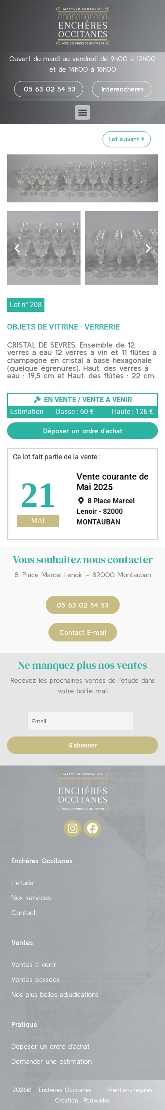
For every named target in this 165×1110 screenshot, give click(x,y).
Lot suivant (126, 139)
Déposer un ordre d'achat (82, 431)
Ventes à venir (33, 964)
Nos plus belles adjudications (55, 994)
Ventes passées (35, 979)
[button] (82, 112)
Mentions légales (130, 1089)
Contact (23, 912)
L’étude (22, 883)
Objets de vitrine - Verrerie (63, 326)
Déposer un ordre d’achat (50, 1046)
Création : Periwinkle (82, 1100)
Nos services (31, 897)
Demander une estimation (51, 1061)
